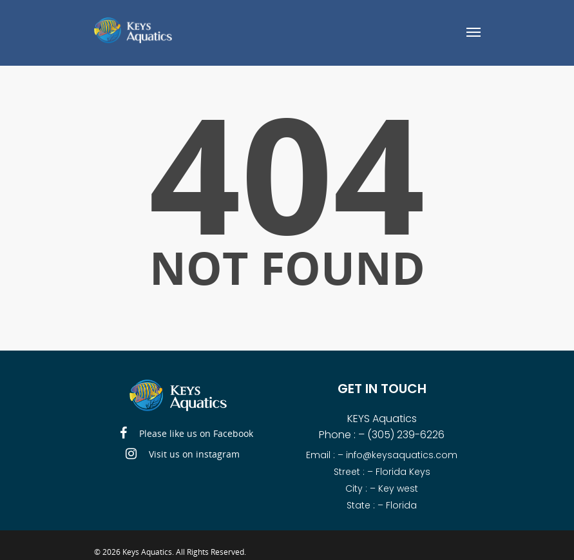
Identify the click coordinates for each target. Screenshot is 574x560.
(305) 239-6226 (406, 434)
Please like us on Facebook (186, 433)
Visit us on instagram (183, 454)
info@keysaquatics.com (401, 455)
